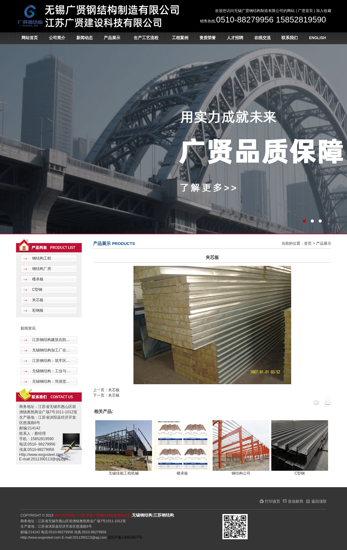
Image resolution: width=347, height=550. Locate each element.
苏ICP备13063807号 (125, 537)
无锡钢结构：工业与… (50, 371)
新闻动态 (84, 37)
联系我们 (289, 37)
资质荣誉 (207, 37)
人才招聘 (235, 37)
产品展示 (112, 37)
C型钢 (36, 289)
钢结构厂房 (41, 268)
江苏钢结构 (163, 515)
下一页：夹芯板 (106, 395)
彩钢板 (37, 310)
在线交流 (262, 37)
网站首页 (29, 37)
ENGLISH (317, 38)
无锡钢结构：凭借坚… (50, 381)
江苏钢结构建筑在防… (50, 340)
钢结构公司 (241, 473)
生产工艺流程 (146, 37)
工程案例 (180, 37)
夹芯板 (37, 300)
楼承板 (37, 279)
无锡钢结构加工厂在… (50, 350)
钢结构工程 (41, 258)
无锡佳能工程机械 (124, 473)
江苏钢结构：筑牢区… (50, 360)
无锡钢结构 (142, 515)
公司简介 (57, 37)
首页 (308, 243)
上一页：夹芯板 (106, 390)
